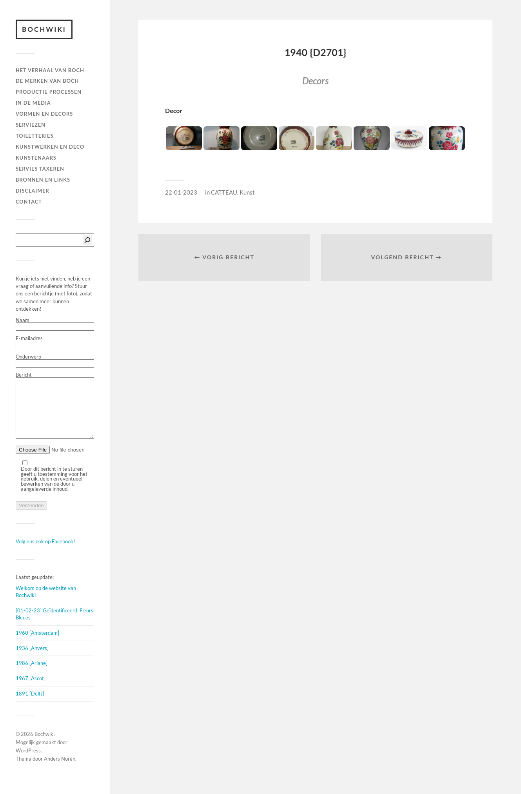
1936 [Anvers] (32, 660)
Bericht (55, 411)
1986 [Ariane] (31, 675)
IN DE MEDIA (33, 103)
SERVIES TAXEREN (40, 169)
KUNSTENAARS (36, 158)
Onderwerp (55, 361)
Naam (55, 324)
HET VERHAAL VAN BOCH (50, 70)
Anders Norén (59, 770)
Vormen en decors (44, 114)
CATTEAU (224, 192)
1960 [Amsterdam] (37, 644)
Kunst (247, 192)
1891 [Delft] (30, 705)
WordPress (28, 762)
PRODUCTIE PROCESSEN (49, 92)
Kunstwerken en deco (50, 147)
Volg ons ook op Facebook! (45, 553)
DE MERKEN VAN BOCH (47, 81)
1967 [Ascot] (30, 690)
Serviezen (30, 125)
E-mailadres (55, 342)
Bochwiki (44, 29)
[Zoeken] (87, 240)
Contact (29, 201)
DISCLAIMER (32, 191)
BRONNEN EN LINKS (43, 180)
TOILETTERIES (34, 136)
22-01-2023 (181, 192)
